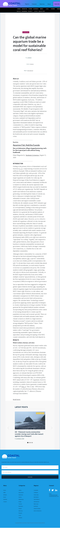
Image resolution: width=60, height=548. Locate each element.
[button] (8, 428)
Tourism (20, 504)
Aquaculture (21, 492)
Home (4, 490)
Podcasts (34, 4)
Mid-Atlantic (36, 497)
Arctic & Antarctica (37, 510)
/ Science (29, 57)
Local (20, 515)
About (49, 4)
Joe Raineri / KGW (20, 438)
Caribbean (36, 492)
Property (20, 513)
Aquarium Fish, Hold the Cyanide (26, 145)
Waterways (21, 494)
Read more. (17, 399)
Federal (20, 508)
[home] (11, 4)
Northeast (36, 506)
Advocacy (21, 510)
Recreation (21, 506)
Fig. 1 (23, 386)
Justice (20, 490)
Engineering (21, 499)
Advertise (42, 4)
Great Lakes (36, 494)
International (26, 32)
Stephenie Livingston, (32, 155)
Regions (27, 4)
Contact (5, 501)
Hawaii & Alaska (37, 508)
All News (5, 494)
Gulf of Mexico (37, 499)
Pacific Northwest (40, 413)
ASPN (4, 492)
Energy (20, 501)
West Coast (36, 504)
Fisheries (20, 517)
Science (32, 64)
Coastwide (36, 490)
